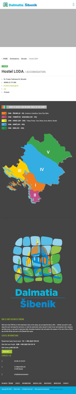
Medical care (37, 383)
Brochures (48, 383)
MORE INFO (7, 351)
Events (17, 383)
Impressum (57, 383)
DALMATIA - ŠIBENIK (7, 383)
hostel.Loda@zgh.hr (11, 86)
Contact (66, 383)
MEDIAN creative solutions (56, 389)
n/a (5, 89)
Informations (26, 383)
